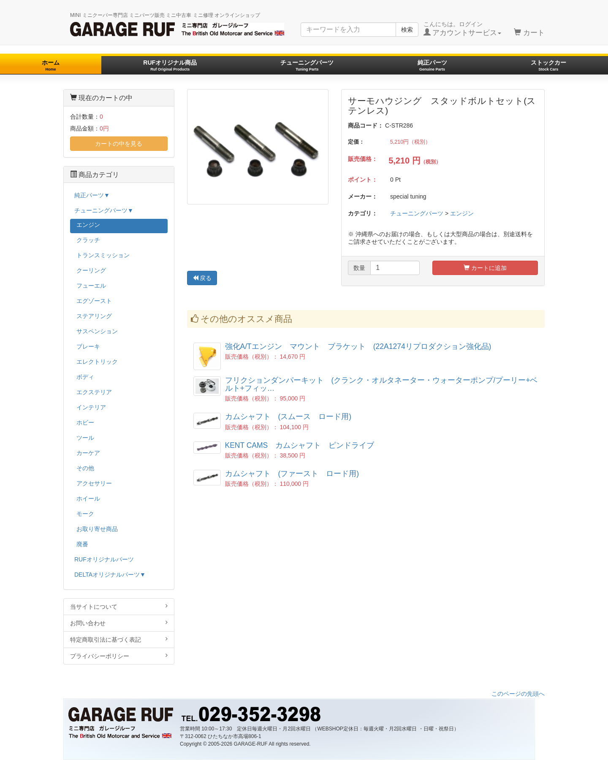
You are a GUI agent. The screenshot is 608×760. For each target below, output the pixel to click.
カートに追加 (485, 267)
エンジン (462, 213)
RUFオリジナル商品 (170, 65)
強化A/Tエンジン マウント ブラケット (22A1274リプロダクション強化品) (358, 346)
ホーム (51, 65)
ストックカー (548, 65)
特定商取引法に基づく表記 (119, 639)
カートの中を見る (118, 143)
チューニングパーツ (307, 65)
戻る (202, 278)
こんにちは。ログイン (462, 29)
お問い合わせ (119, 623)
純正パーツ (432, 65)
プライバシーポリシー (119, 655)
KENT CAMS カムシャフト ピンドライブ (300, 445)
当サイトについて (119, 606)
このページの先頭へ (518, 693)
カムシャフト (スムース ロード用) (288, 416)
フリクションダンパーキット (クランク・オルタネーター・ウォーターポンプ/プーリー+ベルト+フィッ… (381, 384)
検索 (407, 29)
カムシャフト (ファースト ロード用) (292, 473)
